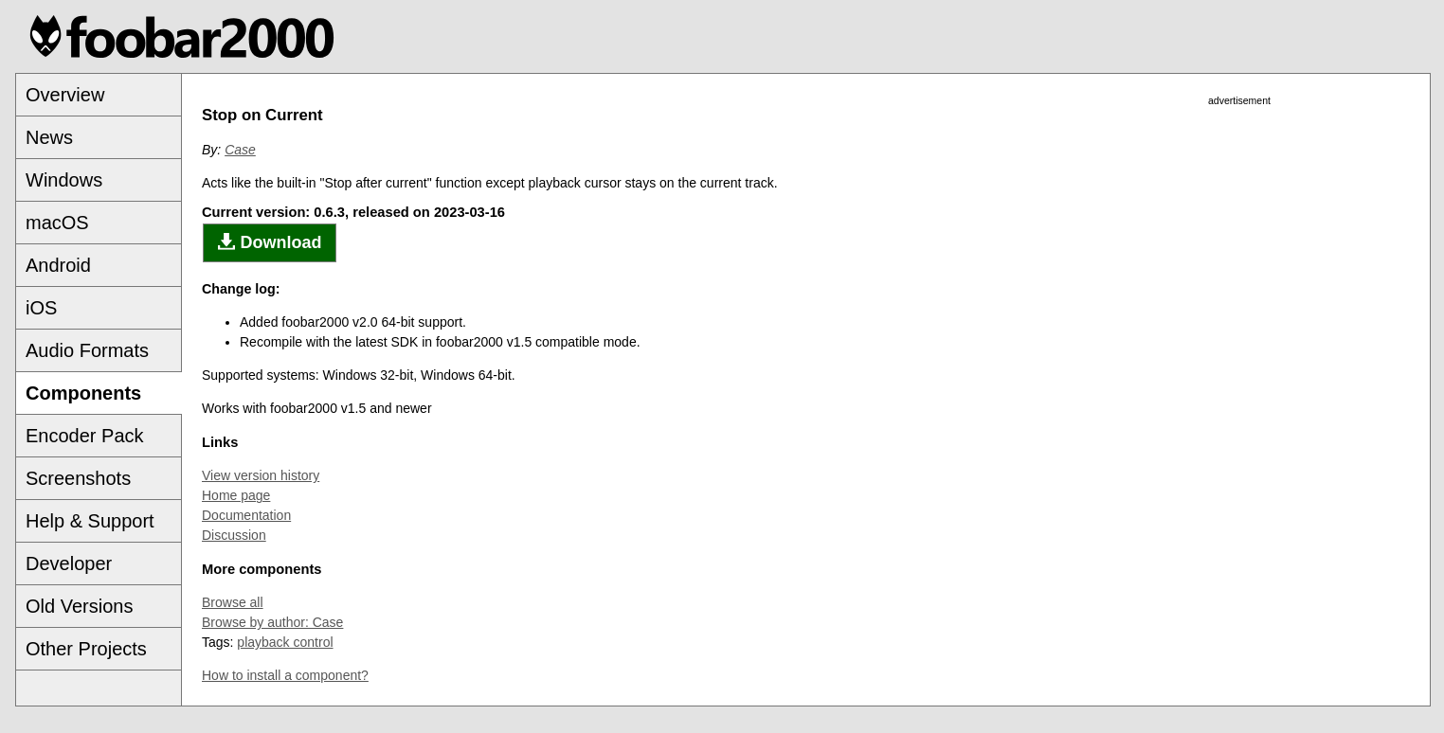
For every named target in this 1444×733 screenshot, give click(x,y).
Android (58, 265)
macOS (57, 222)
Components (83, 393)
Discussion (234, 535)
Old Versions (79, 606)
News (49, 137)
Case (240, 149)
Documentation (246, 515)
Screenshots (78, 478)
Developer (69, 563)
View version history (260, 475)
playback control (285, 642)
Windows (64, 180)
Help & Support (90, 520)
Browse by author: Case (272, 622)
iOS (41, 307)
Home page (236, 495)
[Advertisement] (1239, 392)
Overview (65, 94)
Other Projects (86, 648)
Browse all (232, 602)
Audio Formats (87, 350)
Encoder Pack (85, 435)
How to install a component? (285, 675)
